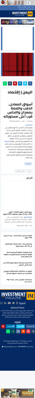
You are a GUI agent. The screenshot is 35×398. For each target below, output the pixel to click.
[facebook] (17, 303)
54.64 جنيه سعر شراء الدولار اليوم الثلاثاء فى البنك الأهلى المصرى (17, 263)
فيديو (29, 7)
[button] (3, 22)
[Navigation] (9, 13)
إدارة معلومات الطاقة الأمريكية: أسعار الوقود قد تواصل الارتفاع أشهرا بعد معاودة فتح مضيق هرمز (18, 254)
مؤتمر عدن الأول (22, 7)
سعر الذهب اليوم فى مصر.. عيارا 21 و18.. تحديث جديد (19, 280)
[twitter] (13, 303)
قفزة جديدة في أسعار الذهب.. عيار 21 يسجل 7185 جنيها (18, 236)
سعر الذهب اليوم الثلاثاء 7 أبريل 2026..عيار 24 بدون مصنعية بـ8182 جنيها (17, 213)
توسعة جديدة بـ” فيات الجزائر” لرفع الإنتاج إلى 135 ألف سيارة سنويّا (18, 244)
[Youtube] (9, 303)
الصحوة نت (28, 163)
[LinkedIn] (5, 303)
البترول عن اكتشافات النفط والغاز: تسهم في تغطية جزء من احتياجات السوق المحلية (17, 272)
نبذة (32, 7)
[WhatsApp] (1, 303)
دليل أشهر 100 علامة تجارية (26, 9)
